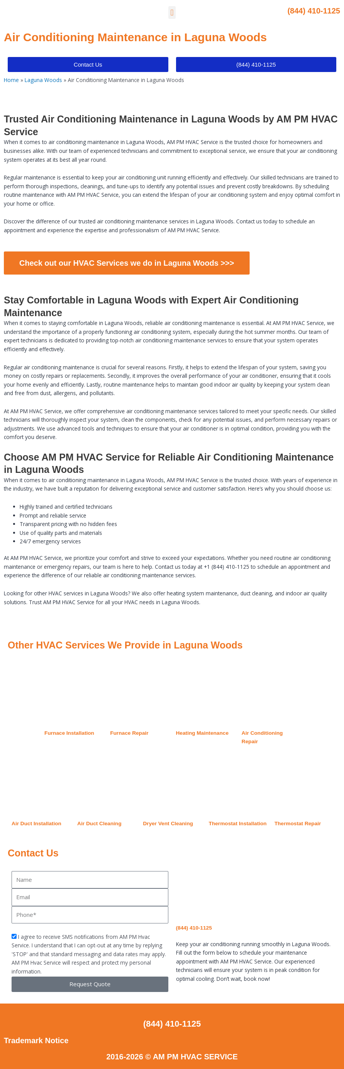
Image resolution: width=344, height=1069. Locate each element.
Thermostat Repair (297, 823)
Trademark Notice (36, 1040)
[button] (172, 12)
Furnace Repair (129, 733)
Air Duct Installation (36, 823)
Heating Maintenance (202, 733)
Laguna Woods (43, 80)
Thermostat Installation (238, 823)
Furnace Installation (69, 733)
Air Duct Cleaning (99, 823)
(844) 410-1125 (313, 11)
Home (11, 80)
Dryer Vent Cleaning (168, 823)
